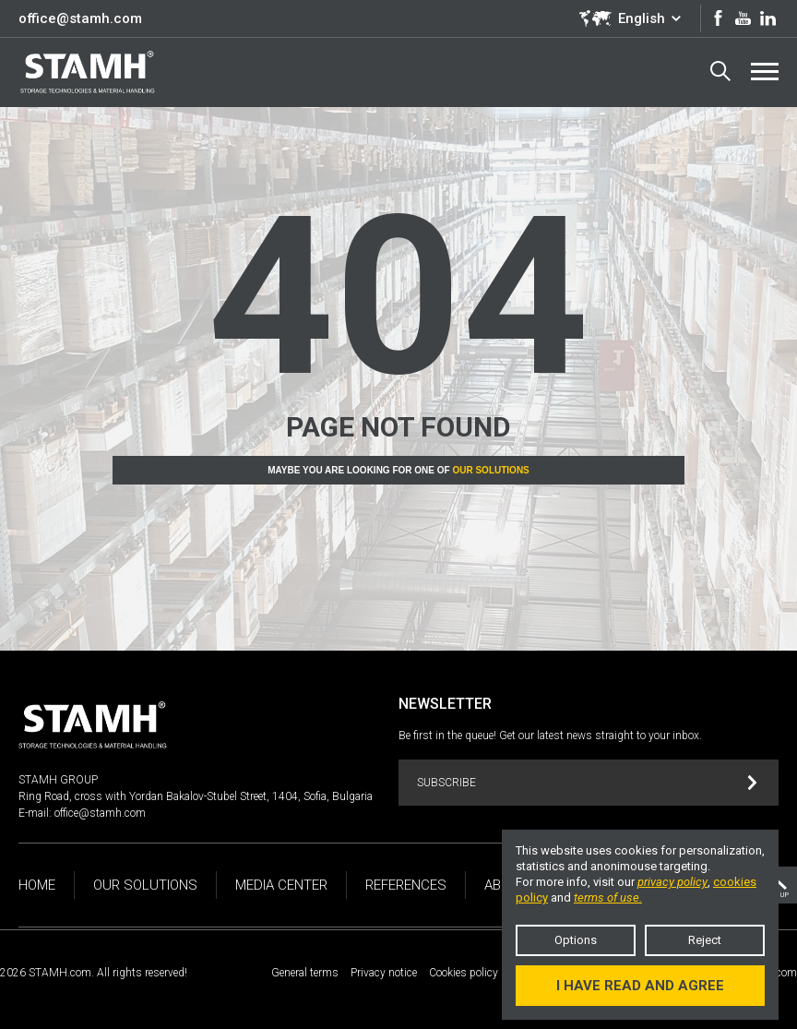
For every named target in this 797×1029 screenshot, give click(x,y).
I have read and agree (640, 985)
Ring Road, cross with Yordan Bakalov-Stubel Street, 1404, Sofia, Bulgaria (195, 796)
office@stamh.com (80, 18)
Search (720, 71)
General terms (305, 972)
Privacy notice (384, 972)
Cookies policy (463, 972)
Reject (704, 940)
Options (575, 940)
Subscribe (587, 783)
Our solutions (490, 470)
